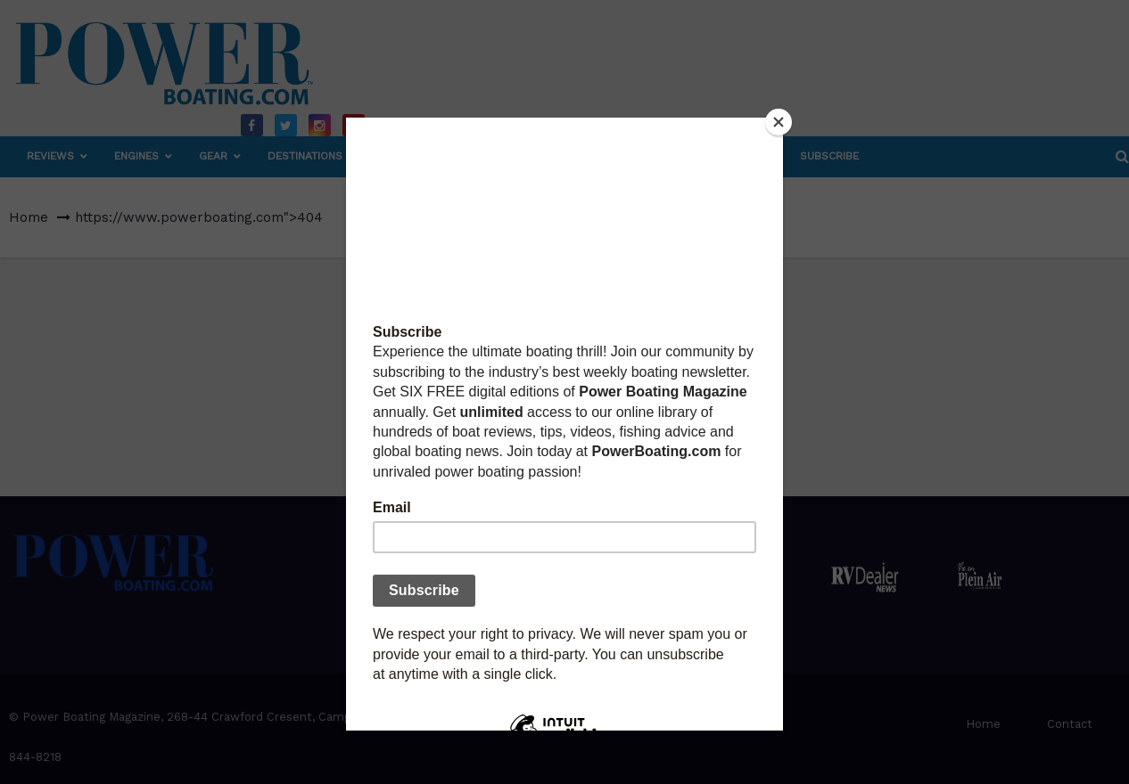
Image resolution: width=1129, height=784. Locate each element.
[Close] (778, 122)
